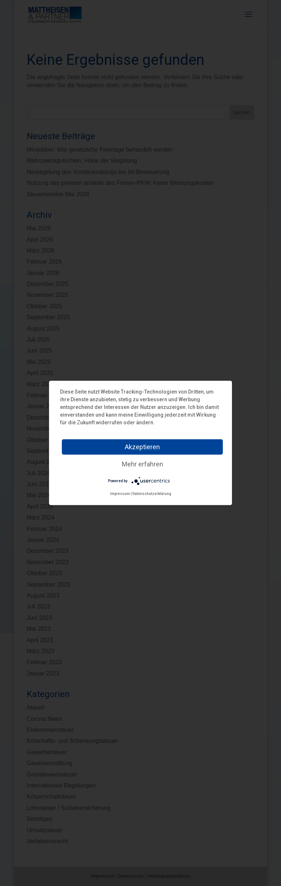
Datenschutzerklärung (151, 494)
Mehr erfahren (142, 464)
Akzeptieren (142, 447)
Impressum (120, 494)
